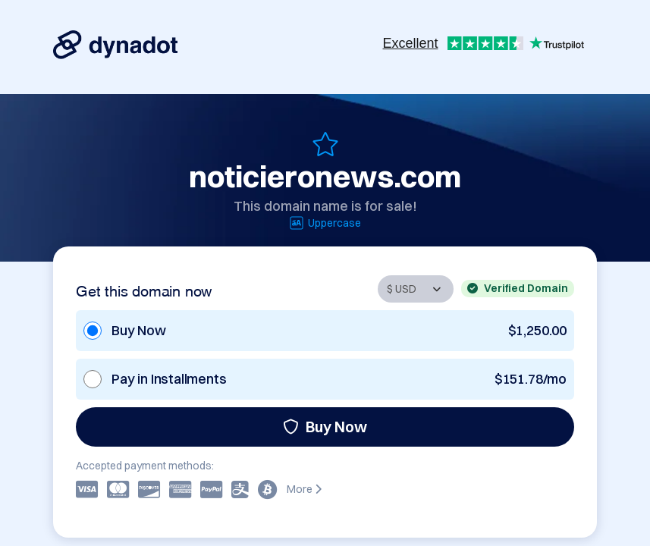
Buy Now (325, 426)
